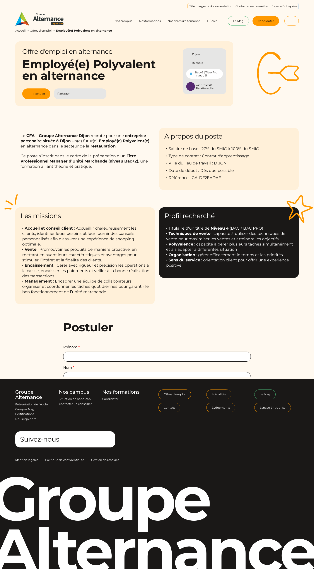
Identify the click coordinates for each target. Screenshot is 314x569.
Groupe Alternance (28, 394)
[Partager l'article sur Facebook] (75, 93)
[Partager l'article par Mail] (93, 93)
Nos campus (74, 392)
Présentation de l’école (31, 404)
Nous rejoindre (25, 418)
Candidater (110, 398)
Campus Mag (24, 409)
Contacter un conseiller (75, 403)
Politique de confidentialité (64, 459)
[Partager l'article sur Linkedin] (84, 93)
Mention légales (26, 459)
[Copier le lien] (101, 93)
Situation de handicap (75, 398)
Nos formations (121, 392)
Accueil (20, 30)
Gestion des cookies (105, 459)
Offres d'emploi (41, 30)
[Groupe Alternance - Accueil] (43, 19)
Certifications (24, 413)
